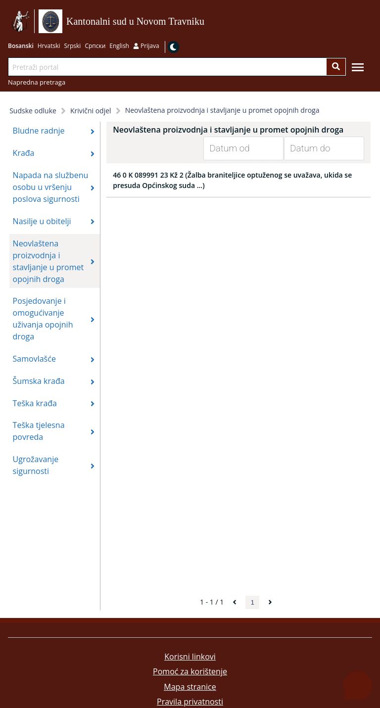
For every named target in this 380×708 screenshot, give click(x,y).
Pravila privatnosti (190, 701)
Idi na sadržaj (207, 21)
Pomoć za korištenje (190, 671)
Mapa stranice (190, 686)
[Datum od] (236, 148)
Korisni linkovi (190, 656)
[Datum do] (317, 148)
